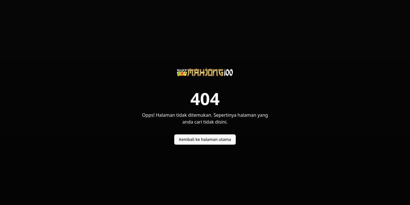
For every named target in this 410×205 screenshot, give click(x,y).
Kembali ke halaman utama (205, 139)
